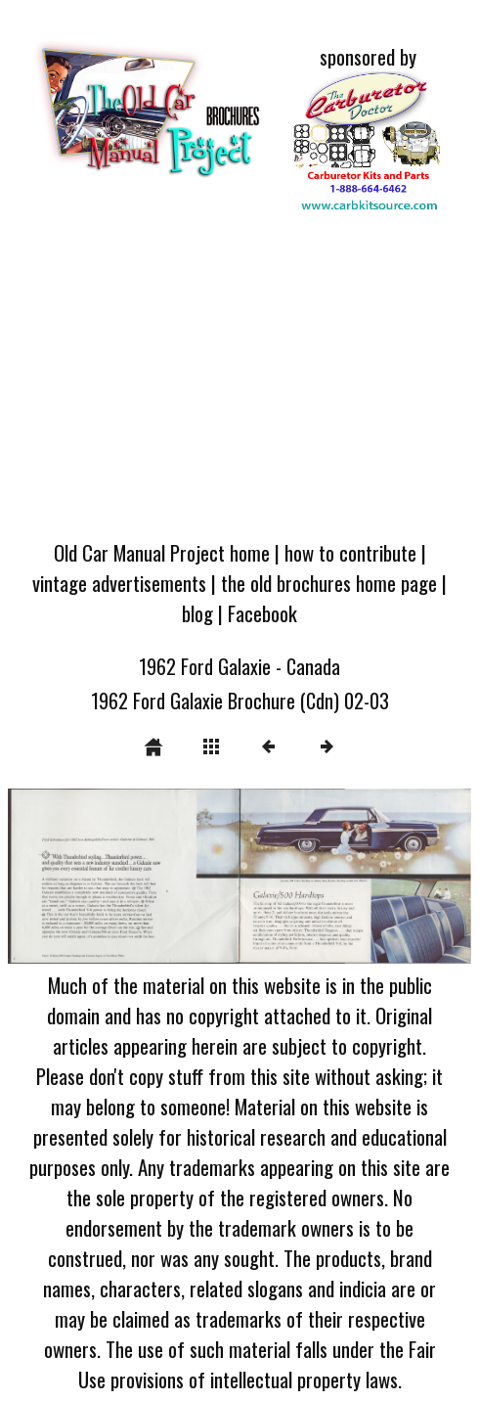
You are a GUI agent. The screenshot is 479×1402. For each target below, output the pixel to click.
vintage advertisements (119, 582)
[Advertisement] (239, 380)
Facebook (262, 613)
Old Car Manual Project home (162, 552)
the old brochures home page (329, 582)
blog (197, 613)
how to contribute (350, 552)
